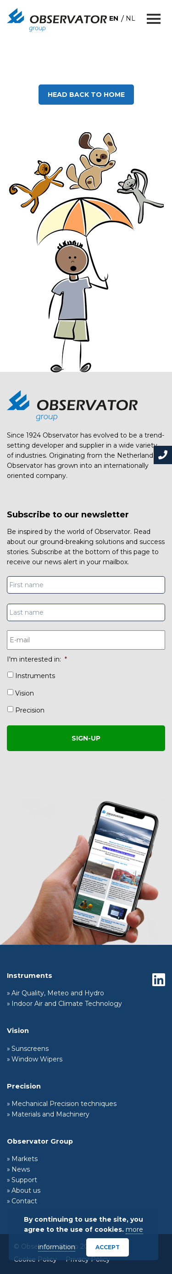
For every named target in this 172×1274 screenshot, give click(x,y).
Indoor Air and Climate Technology (66, 1003)
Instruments (35, 676)
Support (24, 1180)
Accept (107, 1247)
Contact (24, 1201)
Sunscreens (30, 1048)
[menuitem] (113, 18)
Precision (29, 710)
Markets (24, 1159)
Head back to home (86, 94)
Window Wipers (36, 1059)
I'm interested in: (37, 659)
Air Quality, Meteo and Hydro (57, 993)
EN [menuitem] (113, 18)
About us (25, 1190)
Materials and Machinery (50, 1114)
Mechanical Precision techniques (64, 1104)
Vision (24, 693)
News (20, 1169)
